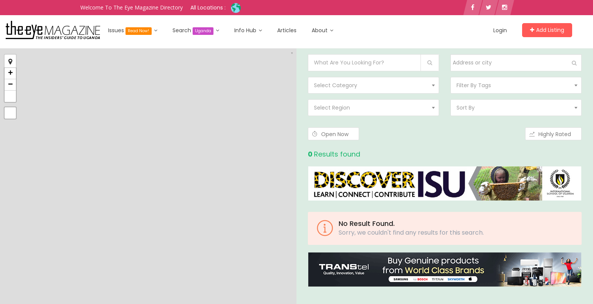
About (322, 30)
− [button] (10, 85)
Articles (286, 30)
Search (196, 31)
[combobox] (373, 85)
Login (500, 30)
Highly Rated (553, 134)
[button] (10, 96)
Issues (132, 31)
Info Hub (248, 30)
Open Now (333, 134)
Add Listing (547, 30)
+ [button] (10, 73)
